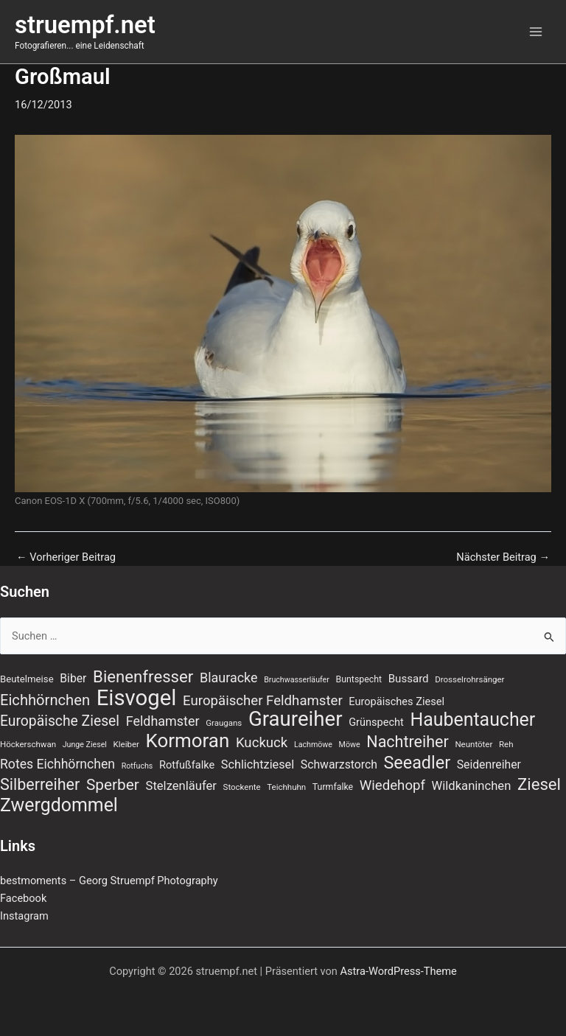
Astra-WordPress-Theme (398, 971)
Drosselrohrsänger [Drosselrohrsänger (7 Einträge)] (469, 679)
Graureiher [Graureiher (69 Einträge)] (295, 719)
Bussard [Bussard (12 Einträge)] (408, 678)
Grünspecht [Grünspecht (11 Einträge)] (376, 722)
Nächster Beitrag (503, 557)
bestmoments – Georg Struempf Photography (109, 880)
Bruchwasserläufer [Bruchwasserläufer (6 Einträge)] (296, 680)
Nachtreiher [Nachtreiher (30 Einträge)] (407, 742)
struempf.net (85, 25)
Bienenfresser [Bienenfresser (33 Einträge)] (143, 676)
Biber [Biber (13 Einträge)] (73, 678)
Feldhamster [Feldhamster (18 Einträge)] (163, 721)
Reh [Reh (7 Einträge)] (506, 744)
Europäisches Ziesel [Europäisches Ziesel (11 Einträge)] (396, 701)
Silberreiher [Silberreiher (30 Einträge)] (40, 785)
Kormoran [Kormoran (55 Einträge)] (188, 740)
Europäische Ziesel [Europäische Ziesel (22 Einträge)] (59, 721)
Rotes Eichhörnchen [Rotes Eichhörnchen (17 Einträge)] (57, 764)
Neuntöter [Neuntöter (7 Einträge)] (473, 744)
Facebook (23, 898)
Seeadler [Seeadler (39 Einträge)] (416, 762)
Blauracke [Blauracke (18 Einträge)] (229, 677)
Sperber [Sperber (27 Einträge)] (112, 785)
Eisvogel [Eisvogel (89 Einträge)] (137, 698)
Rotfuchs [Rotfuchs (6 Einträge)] (137, 766)
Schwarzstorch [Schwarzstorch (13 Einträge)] (339, 764)
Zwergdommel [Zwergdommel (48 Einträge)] (59, 805)
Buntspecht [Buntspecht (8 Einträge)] (359, 679)
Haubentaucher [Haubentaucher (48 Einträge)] (472, 720)
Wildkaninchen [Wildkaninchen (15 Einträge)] (471, 786)
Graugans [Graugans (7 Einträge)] (224, 723)
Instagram (24, 916)
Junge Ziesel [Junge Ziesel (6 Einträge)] (85, 744)
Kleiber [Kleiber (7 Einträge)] (126, 744)
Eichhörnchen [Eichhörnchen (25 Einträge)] (45, 700)
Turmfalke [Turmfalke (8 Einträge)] (332, 787)
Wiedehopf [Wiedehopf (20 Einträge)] (392, 785)
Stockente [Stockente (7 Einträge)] (242, 787)
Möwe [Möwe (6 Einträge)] (349, 744)
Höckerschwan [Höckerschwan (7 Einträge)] (28, 744)
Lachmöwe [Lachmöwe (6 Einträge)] (313, 744)
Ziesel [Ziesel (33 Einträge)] (539, 784)
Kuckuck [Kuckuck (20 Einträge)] (261, 743)
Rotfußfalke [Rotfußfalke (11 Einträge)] (186, 764)
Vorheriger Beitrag (66, 557)
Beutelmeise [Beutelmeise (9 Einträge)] (27, 679)
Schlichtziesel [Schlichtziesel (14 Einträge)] (257, 764)
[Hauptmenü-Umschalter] (535, 31)
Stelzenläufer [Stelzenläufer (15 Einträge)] (181, 786)
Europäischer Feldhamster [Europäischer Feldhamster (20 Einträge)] (263, 701)
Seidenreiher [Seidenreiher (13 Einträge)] (489, 764)
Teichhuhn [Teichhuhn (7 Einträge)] (286, 787)
